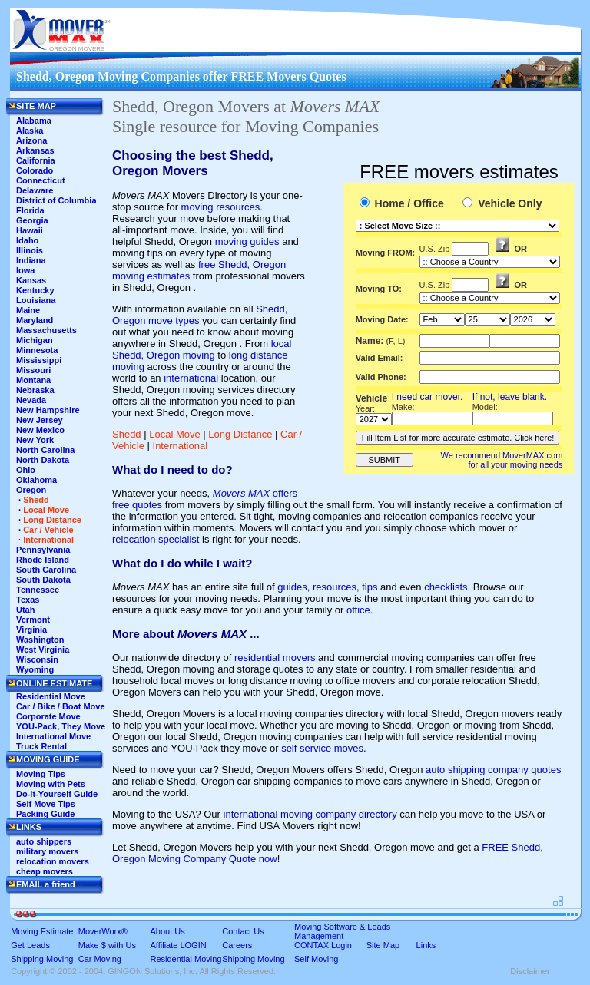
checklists (445, 587)
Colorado (34, 170)
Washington (40, 639)
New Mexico (40, 430)
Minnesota (37, 350)
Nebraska (35, 390)
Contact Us (243, 931)
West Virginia (42, 649)
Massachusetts (46, 330)
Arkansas (35, 150)
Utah (25, 609)
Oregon (31, 489)
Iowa (25, 270)
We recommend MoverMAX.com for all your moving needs (502, 460)
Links (426, 945)
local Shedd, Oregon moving (201, 349)
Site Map (382, 945)
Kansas (31, 280)
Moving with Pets (50, 783)
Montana (33, 380)
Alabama (33, 120)
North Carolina (45, 449)
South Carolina (46, 569)
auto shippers (43, 841)
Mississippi (38, 360)
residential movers (275, 657)
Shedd (126, 434)
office (358, 610)
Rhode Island (42, 559)
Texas (27, 599)
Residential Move (50, 696)
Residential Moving (186, 959)
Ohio (25, 469)
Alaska (29, 130)
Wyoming (35, 669)
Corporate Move (48, 716)
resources (334, 587)
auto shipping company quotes (493, 769)
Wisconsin (37, 659)
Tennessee (37, 589)
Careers (237, 945)
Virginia (31, 629)
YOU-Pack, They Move (60, 726)
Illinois (29, 250)
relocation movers (52, 861)
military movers (47, 851)
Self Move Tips (45, 803)
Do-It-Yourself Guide (57, 793)
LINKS (28, 826)
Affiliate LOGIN (179, 945)
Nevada (31, 400)
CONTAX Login (323, 945)
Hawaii (29, 230)
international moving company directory (310, 814)
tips (369, 587)
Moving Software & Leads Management (342, 931)
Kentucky (35, 290)
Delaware (34, 190)
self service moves (322, 748)
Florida (30, 210)
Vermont (33, 619)
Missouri (33, 370)
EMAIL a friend (45, 884)
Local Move (174, 434)
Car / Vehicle (48, 529)
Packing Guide (45, 813)
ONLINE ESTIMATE (54, 683)
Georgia (32, 220)
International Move (53, 736)
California (35, 160)
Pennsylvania (43, 549)
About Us (168, 931)
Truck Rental (41, 746)
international (191, 378)
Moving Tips (40, 773)
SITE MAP (36, 106)
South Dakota (43, 579)
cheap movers (44, 871)
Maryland (34, 320)
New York (35, 440)
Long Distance (240, 434)
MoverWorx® (103, 931)
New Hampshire (48, 410)
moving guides (247, 241)
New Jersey (39, 420)
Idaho (27, 240)
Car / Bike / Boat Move (60, 706)
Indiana (31, 260)
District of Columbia (56, 200)
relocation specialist (155, 539)
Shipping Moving (42, 959)
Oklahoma (36, 479)
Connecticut (40, 180)
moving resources (220, 207)
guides (292, 587)
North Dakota (42, 459)
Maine (28, 310)
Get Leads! (31, 945)
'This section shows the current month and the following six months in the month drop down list (442, 319)
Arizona (31, 140)
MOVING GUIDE (48, 759)
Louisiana (35, 300)
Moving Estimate (42, 931)
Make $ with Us (107, 945)
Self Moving (316, 959)
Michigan (34, 340)
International (180, 445)
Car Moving (99, 959)
